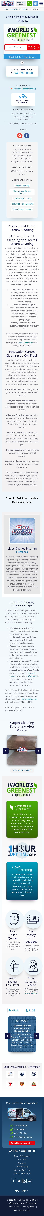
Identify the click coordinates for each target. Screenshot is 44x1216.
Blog (30, 1010)
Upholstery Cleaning (22, 198)
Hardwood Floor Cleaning (22, 204)
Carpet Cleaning (22, 185)
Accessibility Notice (22, 1210)
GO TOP (22, 1190)
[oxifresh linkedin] (30, 1181)
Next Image (38, 751)
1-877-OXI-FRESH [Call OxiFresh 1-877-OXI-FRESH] (22, 1151)
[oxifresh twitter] (19, 1181)
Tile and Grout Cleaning (22, 209)
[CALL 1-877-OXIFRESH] (33, 965)
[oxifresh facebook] (26, 135)
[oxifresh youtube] (24, 1181)
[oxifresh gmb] (19, 135)
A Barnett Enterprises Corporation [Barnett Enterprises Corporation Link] (22, 1203)
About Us (22, 1163)
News (14, 1010)
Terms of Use (13, 1206)
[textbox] (15, 47)
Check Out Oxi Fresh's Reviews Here (22, 500)
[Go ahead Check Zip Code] (33, 47)
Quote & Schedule (22, 1156)
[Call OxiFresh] (22, 73)
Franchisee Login (22, 1173)
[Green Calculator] (14, 965)
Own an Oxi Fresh (22, 1170)
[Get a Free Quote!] (14, 919)
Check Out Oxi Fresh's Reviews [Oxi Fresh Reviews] (22, 57)
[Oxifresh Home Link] (7, 3)
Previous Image (6, 751)
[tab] (13, 1010)
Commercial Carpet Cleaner (22, 192)
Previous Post (7, 1036)
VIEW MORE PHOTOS (22, 770)
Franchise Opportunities (22, 1143)
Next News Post (36, 1036)
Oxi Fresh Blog (22, 1166)
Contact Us (22, 1159)
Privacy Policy (28, 1206)
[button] (29, 3)
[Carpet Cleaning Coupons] (33, 919)
